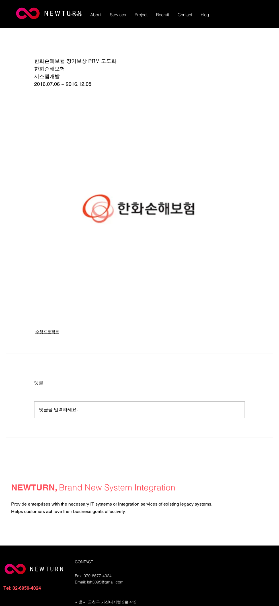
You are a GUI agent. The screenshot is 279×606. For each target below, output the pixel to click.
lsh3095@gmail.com (105, 582)
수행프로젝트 (47, 332)
